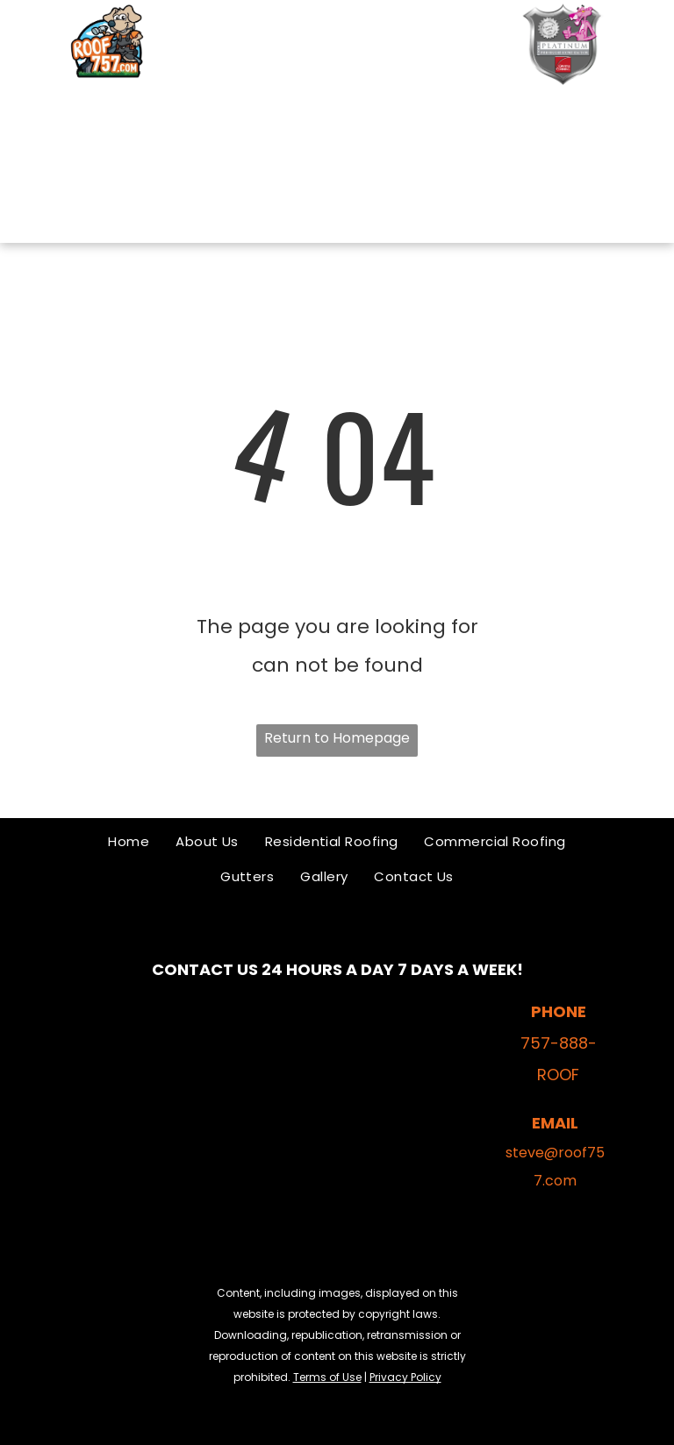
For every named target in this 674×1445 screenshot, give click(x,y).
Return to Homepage (337, 738)
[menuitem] (310, 114)
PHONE (558, 1011)
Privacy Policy (405, 1377)
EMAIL (555, 1123)
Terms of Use (327, 1377)
